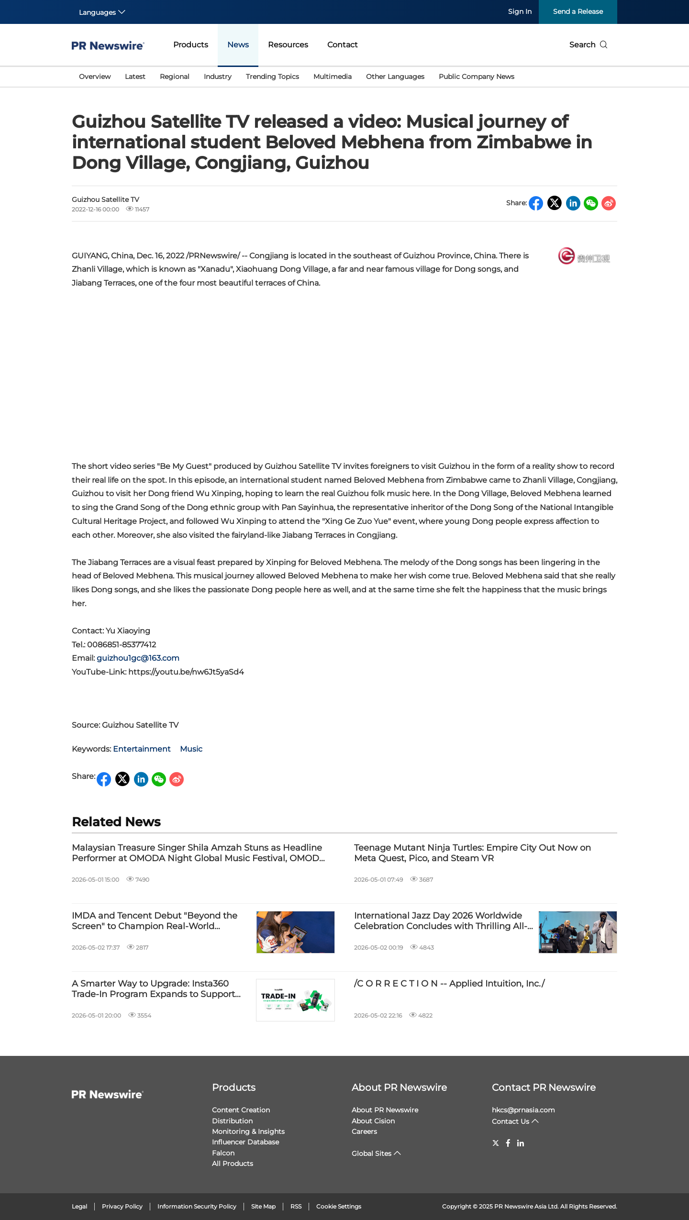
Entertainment (142, 749)
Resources (288, 44)
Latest (135, 76)
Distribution (232, 1121)
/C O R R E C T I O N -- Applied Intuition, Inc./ (449, 984)
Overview (95, 76)
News (238, 44)
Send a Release (578, 11)
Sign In (520, 11)
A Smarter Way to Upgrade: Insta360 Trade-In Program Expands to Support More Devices (153, 989)
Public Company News (476, 76)
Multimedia (332, 76)
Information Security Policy (196, 1206)
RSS (295, 1206)
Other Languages (395, 76)
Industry (218, 76)
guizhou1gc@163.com (138, 658)
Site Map (263, 1206)
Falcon (223, 1153)
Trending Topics (272, 76)
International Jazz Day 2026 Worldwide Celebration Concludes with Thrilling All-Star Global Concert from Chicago (440, 921)
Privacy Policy (122, 1206)
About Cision (373, 1121)
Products (190, 44)
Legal (79, 1206)
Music (191, 749)
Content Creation (241, 1110)
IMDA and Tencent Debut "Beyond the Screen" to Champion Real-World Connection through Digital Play (154, 921)
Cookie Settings (338, 1206)
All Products (232, 1163)
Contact (342, 44)
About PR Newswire (399, 1087)
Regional (174, 76)
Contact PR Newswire (544, 1087)
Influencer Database (245, 1142)
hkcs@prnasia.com (523, 1110)
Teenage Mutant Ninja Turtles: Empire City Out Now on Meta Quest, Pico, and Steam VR (472, 853)
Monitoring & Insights (248, 1131)
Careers (364, 1131)
